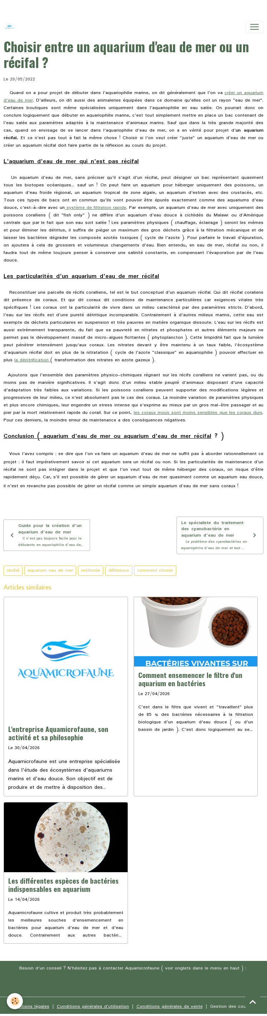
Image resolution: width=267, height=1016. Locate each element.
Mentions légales (31, 1006)
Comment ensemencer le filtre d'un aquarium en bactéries (190, 679)
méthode (90, 570)
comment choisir (155, 570)
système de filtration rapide (95, 207)
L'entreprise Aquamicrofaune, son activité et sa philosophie (58, 733)
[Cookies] (15, 1001)
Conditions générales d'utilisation (93, 1006)
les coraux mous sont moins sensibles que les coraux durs (198, 412)
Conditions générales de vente (170, 1006)
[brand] (11, 27)
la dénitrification (32, 360)
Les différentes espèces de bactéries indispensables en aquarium (63, 884)
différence (118, 570)
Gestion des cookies (232, 1006)
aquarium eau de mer (50, 570)
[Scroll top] (253, 1002)
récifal (13, 570)
